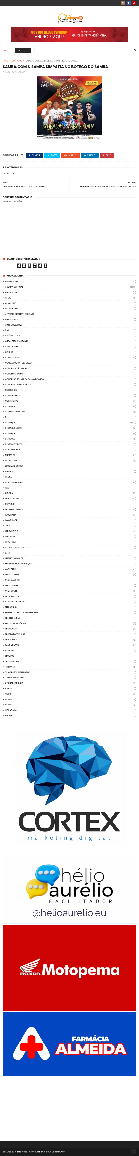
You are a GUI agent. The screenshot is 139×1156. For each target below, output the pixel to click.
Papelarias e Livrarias (16, 602)
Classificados (12, 357)
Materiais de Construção (18, 564)
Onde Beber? (11, 569)
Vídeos (8, 705)
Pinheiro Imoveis (13, 618)
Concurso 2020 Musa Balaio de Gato (24, 379)
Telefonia (10, 667)
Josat (8, 525)
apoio (8, 298)
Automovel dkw (13, 325)
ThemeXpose (21, 1152)
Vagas (8, 688)
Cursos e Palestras (15, 412)
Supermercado (12, 661)
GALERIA (9, 493)
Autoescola (11, 319)
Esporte (9, 471)
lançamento (11, 531)
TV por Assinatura (14, 678)
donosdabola (12, 449)
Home (6, 50)
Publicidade (11, 639)
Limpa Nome (10, 542)
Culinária (10, 406)
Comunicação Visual (16, 368)
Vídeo (8, 694)
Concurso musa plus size (18, 384)
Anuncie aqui (12, 292)
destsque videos (13, 444)
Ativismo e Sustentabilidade (19, 314)
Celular (9, 352)
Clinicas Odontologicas (18, 363)
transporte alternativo (18, 672)
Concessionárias (14, 374)
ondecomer (11, 591)
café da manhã (12, 336)
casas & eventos (14, 346)
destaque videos (14, 428)
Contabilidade (12, 395)
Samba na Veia (12, 645)
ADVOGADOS (11, 281)
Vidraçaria (11, 710)
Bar (7, 330)
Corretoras (11, 401)
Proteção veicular (15, 634)
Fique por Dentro (14, 482)
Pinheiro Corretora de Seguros (21, 612)
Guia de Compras (14, 509)
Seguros (9, 656)
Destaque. (10, 433)
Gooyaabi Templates (54, 1152)
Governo (10, 504)
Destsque (10, 439)
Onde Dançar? (12, 580)
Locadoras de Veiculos (17, 547)
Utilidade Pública (14, 683)
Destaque (17, 61)
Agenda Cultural (14, 287)
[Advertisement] (69, 1104)
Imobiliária (10, 515)
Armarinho (10, 303)
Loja (7, 553)
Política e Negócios (15, 623)
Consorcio (11, 390)
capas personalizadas (16, 341)
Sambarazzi (11, 650)
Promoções (11, 629)
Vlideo (8, 715)
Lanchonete (11, 536)
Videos (8, 699)
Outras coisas (13, 596)
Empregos (10, 455)
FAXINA (8, 477)
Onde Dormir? (12, 585)
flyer (7, 488)
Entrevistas (11, 460)
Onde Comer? (12, 574)
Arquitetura (11, 309)
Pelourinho (11, 607)
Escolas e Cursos (14, 466)
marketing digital (14, 558)
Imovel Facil (11, 520)
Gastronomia (12, 498)
